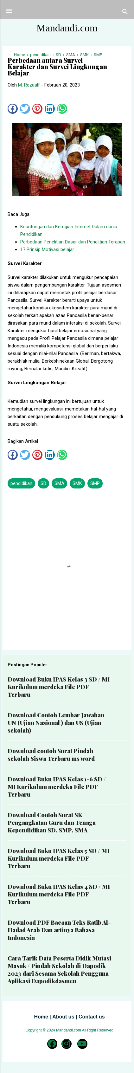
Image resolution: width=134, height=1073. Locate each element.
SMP (95, 483)
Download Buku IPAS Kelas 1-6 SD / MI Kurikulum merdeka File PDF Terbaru (57, 786)
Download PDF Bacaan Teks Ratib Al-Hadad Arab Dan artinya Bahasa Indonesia (59, 930)
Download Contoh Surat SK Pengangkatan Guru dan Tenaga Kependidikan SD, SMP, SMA (52, 822)
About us (63, 1016)
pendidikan (21, 483)
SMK (77, 483)
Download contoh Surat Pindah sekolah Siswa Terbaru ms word (51, 754)
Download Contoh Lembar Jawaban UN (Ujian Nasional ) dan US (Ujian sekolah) (56, 722)
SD (43, 483)
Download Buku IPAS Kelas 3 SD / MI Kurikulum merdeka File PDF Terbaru (59, 686)
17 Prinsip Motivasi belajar (47, 249)
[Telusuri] (125, 13)
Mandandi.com (67, 28)
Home (41, 1016)
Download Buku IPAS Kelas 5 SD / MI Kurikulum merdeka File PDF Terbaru (58, 858)
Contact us (92, 1016)
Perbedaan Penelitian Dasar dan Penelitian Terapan (72, 242)
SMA (59, 483)
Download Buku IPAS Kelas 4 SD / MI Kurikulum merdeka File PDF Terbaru (59, 894)
